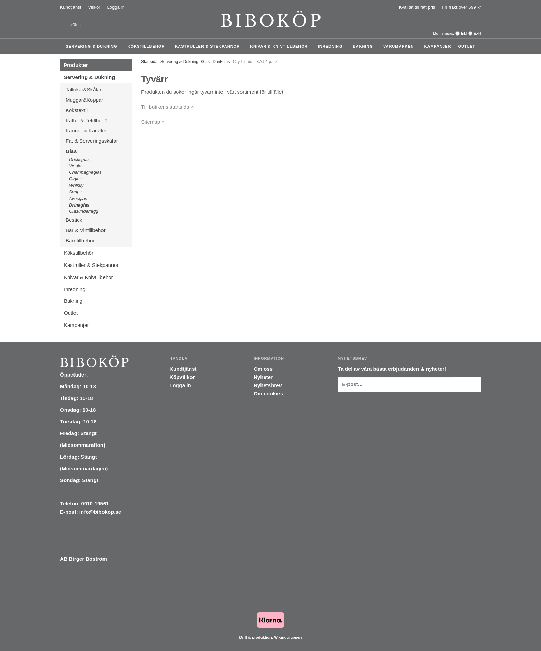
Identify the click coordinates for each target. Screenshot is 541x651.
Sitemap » (153, 122)
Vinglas (76, 165)
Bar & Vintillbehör (99, 230)
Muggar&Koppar (99, 100)
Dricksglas (79, 159)
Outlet (466, 46)
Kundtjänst (70, 7)
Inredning (332, 46)
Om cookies (268, 394)
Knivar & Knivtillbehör (280, 46)
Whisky (76, 185)
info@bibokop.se (100, 512)
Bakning (364, 46)
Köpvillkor (182, 377)
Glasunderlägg (83, 211)
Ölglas (75, 178)
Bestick (99, 220)
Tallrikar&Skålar (99, 89)
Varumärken (400, 46)
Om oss (263, 369)
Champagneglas (85, 172)
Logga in (116, 7)
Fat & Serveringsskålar (99, 141)
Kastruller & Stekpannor (209, 46)
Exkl (477, 33)
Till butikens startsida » (167, 107)
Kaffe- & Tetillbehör (99, 120)
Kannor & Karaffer (99, 130)
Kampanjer (437, 46)
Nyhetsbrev (268, 385)
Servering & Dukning (93, 46)
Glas (99, 151)
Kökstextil (99, 110)
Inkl (464, 33)
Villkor (94, 7)
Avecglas (78, 198)
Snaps (75, 191)
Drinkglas (79, 205)
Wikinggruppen (288, 637)
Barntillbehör (80, 240)
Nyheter (263, 377)
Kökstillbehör (148, 46)
